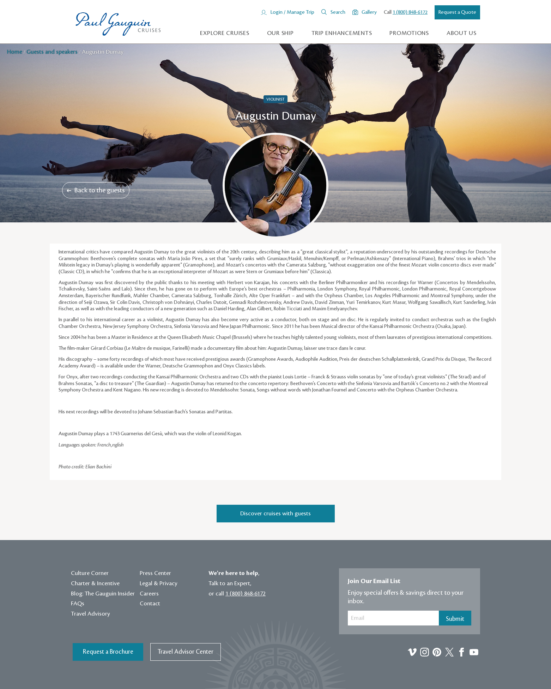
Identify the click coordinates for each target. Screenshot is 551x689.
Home (15, 52)
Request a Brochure (108, 651)
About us (462, 33)
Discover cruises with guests (275, 513)
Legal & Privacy (158, 583)
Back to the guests (96, 190)
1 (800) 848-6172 (410, 12)
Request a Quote (457, 12)
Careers (149, 594)
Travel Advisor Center (185, 651)
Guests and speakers (52, 52)
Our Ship (280, 33)
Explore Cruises (224, 33)
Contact (150, 603)
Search (338, 12)
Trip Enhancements (341, 33)
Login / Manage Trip (292, 12)
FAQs (77, 603)
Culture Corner (90, 573)
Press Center (155, 573)
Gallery (369, 12)
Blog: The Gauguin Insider (103, 594)
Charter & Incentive (95, 583)
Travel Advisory (90, 614)
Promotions (409, 33)
